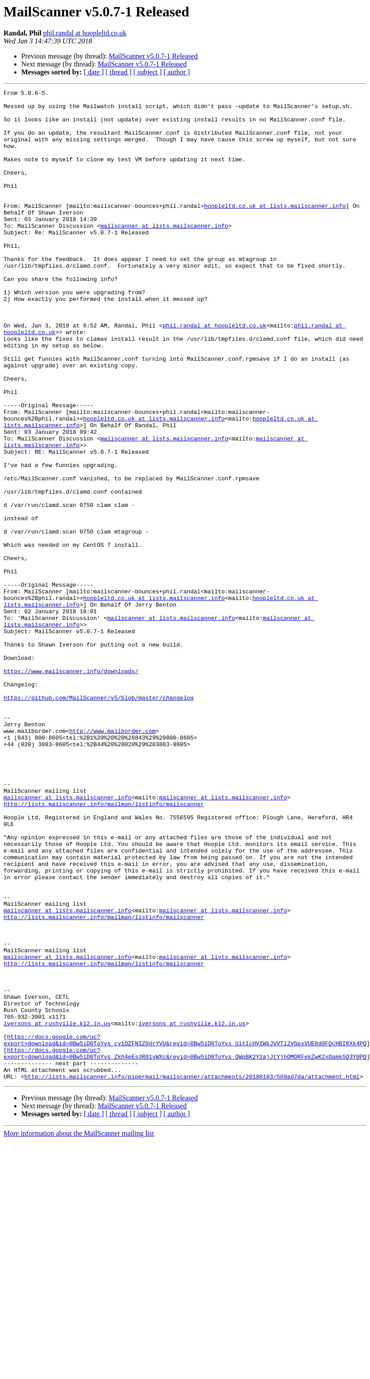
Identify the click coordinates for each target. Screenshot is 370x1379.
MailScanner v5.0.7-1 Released (153, 56)
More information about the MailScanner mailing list (79, 1323)
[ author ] (177, 72)
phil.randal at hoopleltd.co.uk (84, 33)
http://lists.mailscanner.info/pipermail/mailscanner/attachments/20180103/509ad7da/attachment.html (192, 1266)
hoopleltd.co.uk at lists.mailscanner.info (275, 230)
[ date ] (94, 72)
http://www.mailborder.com (112, 860)
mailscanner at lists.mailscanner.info (164, 253)
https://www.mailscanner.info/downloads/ (71, 788)
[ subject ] (147, 72)
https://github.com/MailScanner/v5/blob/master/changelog (99, 820)
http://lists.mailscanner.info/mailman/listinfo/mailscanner (104, 947)
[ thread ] (118, 72)
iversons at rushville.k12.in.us (57, 1203)
